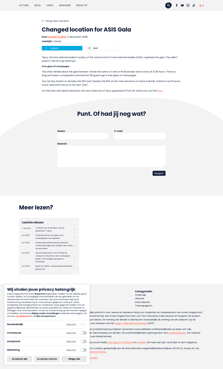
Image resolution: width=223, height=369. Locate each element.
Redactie (81, 5)
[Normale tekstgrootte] (200, 5)
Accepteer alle (19, 359)
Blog (38, 5)
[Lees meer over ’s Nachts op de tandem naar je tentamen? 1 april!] (49, 229)
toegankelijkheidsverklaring (90, 352)
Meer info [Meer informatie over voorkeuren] (71, 333)
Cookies (93, 357)
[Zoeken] (168, 5)
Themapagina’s (143, 305)
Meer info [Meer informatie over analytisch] (71, 341)
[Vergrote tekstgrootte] (203, 5)
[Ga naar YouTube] (182, 5)
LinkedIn (141, 342)
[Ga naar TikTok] (194, 5)
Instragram (114, 342)
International (142, 302)
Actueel (24, 5)
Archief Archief (57, 37)
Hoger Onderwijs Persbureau (131, 323)
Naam (61, 131)
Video (49, 5)
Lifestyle (139, 298)
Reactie (62, 143)
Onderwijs (140, 295)
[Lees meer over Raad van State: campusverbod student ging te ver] (49, 267)
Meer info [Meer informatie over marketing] (71, 350)
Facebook (127, 342)
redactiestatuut (177, 332)
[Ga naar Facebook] (176, 5)
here (160, 90)
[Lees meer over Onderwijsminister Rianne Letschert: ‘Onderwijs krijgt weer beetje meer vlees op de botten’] (49, 246)
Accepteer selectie (47, 359)
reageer (54, 48)
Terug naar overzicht (57, 21)
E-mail (118, 131)
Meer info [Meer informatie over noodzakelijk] (71, 324)
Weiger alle (74, 359)
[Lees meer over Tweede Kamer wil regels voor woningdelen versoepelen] (49, 236)
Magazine (65, 5)
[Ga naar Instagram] (188, 5)
